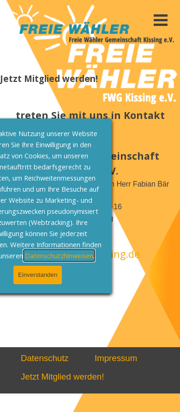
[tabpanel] (90, 179)
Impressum (116, 358)
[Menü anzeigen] (160, 20)
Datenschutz (45, 358)
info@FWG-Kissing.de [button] (90, 254)
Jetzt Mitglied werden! (62, 376)
